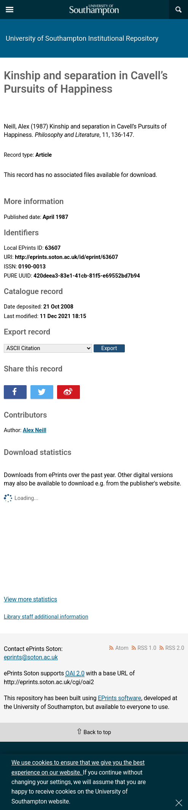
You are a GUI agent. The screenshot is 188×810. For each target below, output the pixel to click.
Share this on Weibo (68, 392)
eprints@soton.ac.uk (31, 657)
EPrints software (119, 698)
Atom (122, 648)
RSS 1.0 (146, 648)
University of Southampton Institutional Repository (82, 38)
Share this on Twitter (41, 392)
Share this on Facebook (15, 392)
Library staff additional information (46, 617)
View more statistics (30, 599)
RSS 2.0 (175, 648)
